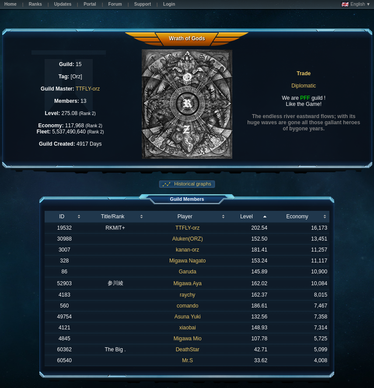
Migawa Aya (187, 283)
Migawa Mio (188, 339)
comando (187, 306)
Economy (297, 216)
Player (185, 216)
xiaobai (187, 328)
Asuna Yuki (188, 317)
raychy (187, 295)
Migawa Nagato (187, 261)
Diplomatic (303, 86)
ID (61, 216)
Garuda (187, 272)
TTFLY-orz (88, 89)
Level (246, 216)
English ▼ (356, 4)
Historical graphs (192, 183)
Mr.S (187, 360)
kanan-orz (187, 250)
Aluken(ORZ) (187, 239)
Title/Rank (113, 216)
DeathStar (187, 349)
